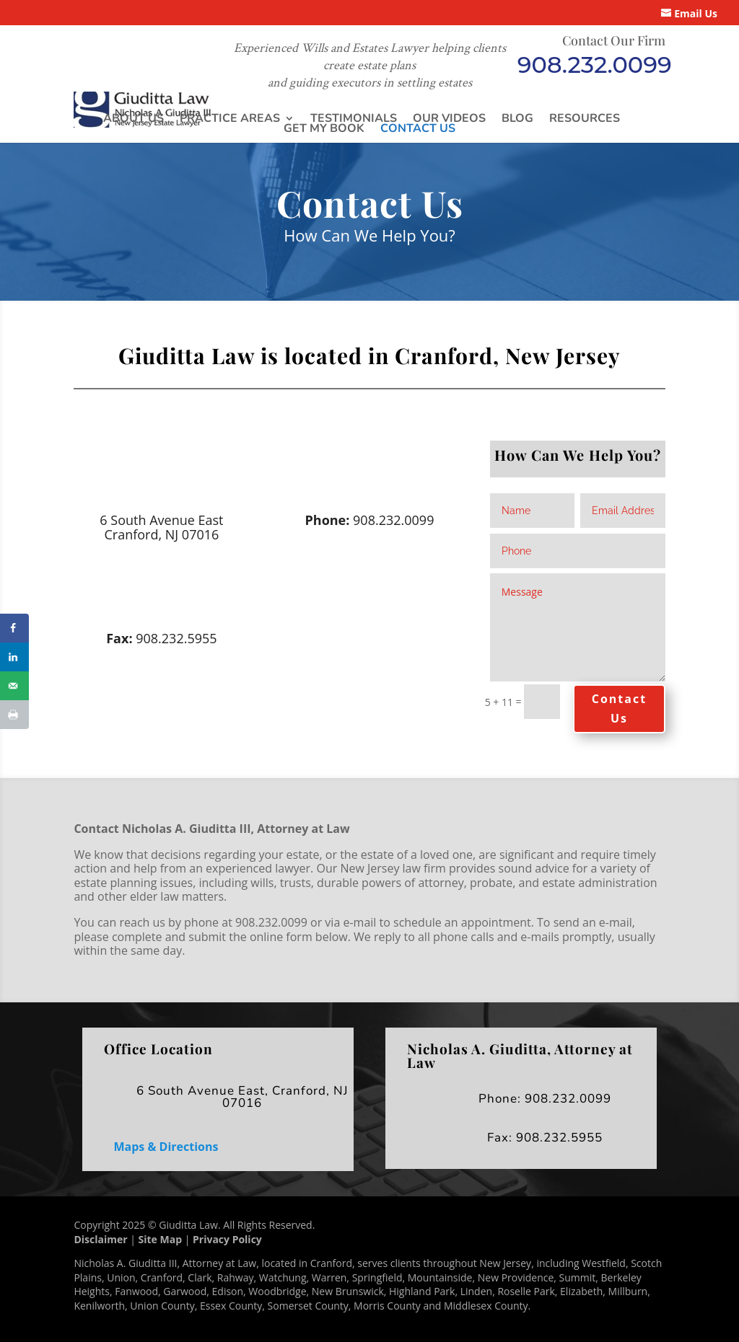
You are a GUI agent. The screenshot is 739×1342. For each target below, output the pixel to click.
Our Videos (449, 118)
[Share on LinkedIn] (14, 657)
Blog (517, 118)
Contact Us (417, 128)
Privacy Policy (227, 1239)
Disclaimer (100, 1239)
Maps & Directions (165, 1147)
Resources (584, 118)
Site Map (160, 1239)
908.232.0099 (594, 64)
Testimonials (353, 118)
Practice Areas (230, 118)
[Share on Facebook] (14, 628)
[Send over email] (14, 685)
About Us (133, 118)
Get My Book (324, 128)
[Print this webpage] (14, 714)
